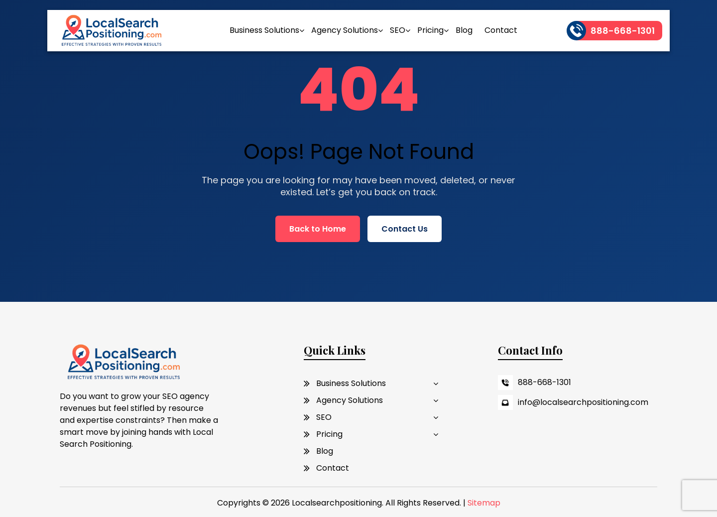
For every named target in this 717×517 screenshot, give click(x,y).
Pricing (430, 30)
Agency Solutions (344, 30)
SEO (397, 30)
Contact (500, 30)
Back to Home (317, 229)
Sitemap (484, 503)
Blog (464, 30)
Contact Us (404, 229)
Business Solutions (264, 30)
